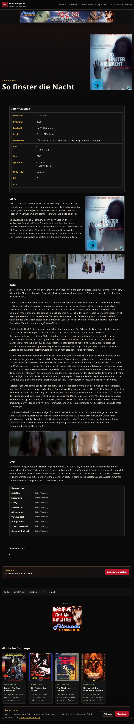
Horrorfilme (73, 4)
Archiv (111, 4)
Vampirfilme (100, 4)
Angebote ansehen (117, 571)
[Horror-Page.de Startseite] (16, 5)
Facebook (33, 591)
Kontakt (128, 4)
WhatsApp (19, 591)
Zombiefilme (87, 4)
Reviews (62, 4)
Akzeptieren (122, 714)
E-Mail (52, 591)
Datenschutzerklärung (29, 717)
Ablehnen (108, 714)
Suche (120, 4)
